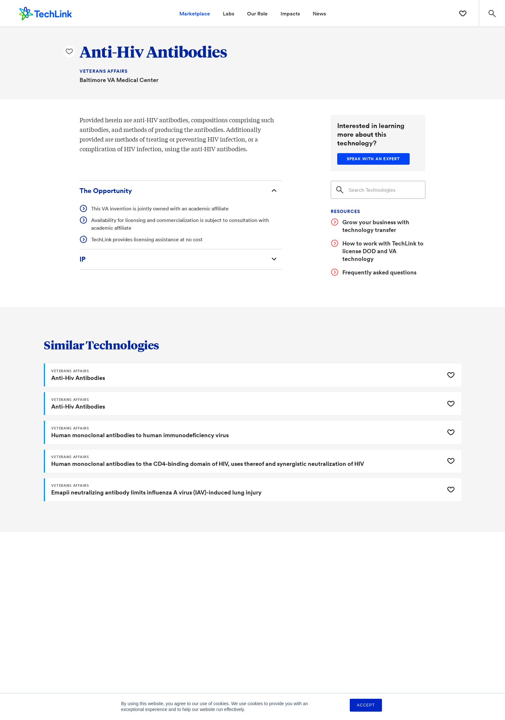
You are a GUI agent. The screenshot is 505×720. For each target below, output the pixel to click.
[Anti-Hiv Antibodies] (243, 375)
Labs (228, 13)
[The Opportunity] (181, 191)
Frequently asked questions (379, 272)
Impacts (290, 13)
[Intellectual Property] (181, 260)
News (319, 13)
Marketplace (194, 13)
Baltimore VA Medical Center (119, 80)
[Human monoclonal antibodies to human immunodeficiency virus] (243, 433)
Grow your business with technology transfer (375, 226)
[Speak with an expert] (373, 159)
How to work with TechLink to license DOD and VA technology (383, 251)
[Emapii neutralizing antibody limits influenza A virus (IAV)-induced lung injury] (243, 491)
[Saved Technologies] (461, 13)
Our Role (257, 13)
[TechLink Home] (45, 12)
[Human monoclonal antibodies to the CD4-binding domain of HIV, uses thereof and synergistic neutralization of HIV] (243, 462)
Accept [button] (366, 705)
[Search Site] (491, 13)
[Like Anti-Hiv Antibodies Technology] (69, 52)
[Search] (378, 190)
